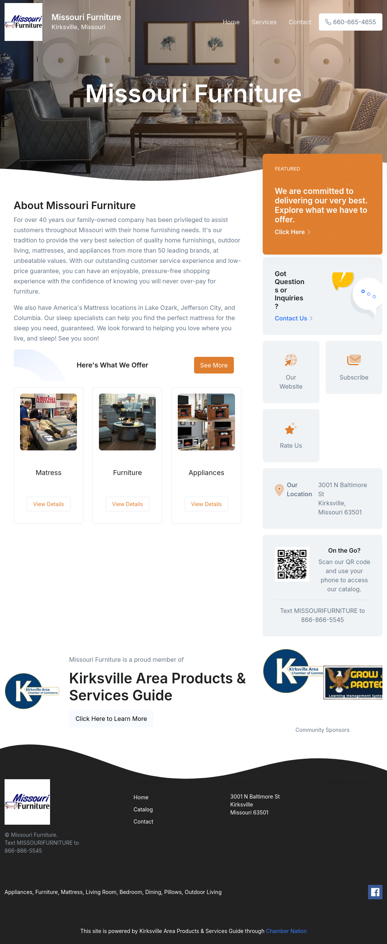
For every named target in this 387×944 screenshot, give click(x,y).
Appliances (206, 473)
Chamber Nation (286, 931)
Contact (300, 22)
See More (214, 365)
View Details (48, 504)
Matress (48, 473)
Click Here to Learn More (111, 718)
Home (231, 22)
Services (264, 22)
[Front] (25, 22)
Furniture (127, 473)
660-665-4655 (350, 22)
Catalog (143, 809)
